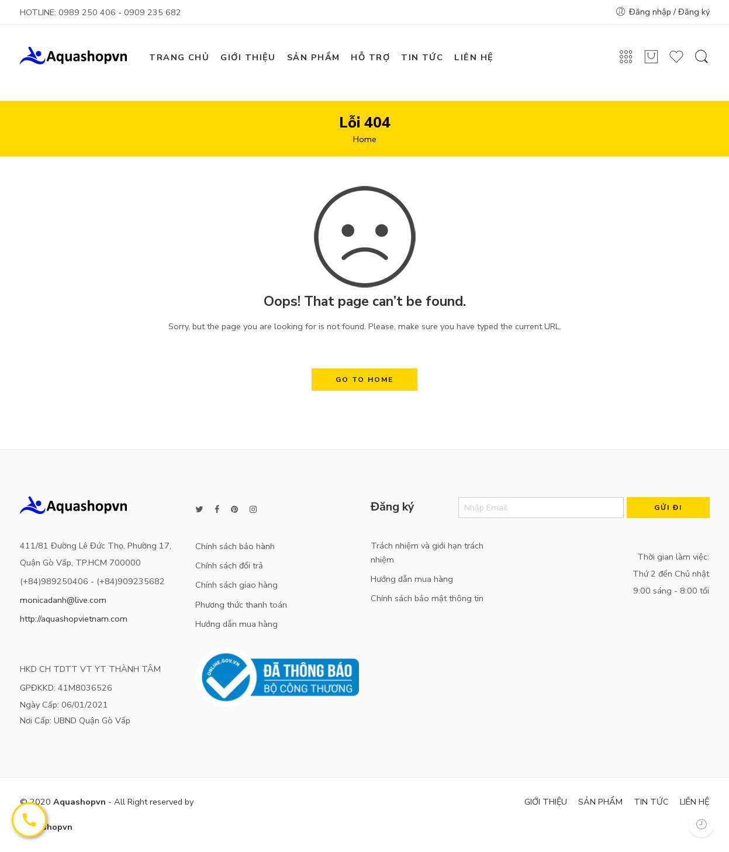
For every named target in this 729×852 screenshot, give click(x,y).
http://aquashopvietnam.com (73, 619)
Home (364, 139)
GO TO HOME (364, 379)
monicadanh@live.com (63, 600)
